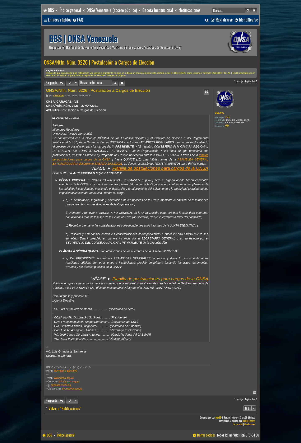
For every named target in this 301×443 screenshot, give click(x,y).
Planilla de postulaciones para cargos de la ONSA (160, 168)
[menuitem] (77, 20)
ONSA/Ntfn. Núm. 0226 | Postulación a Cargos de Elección (99, 62)
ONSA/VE (219, 113)
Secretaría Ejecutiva (65, 370)
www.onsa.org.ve (64, 378)
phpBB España (249, 421)
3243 (227, 117)
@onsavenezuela (61, 385)
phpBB (218, 417)
